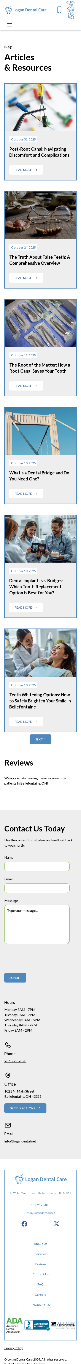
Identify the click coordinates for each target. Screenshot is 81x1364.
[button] (8, 25)
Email (8, 879)
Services (40, 1254)
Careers (40, 1294)
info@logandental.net (20, 1141)
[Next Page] (40, 739)
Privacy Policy (40, 1305)
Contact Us (40, 1274)
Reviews (40, 1264)
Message (11, 900)
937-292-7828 (15, 1061)
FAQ (40, 1284)
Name (8, 857)
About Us (40, 1244)
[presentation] (37, 957)
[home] (25, 10)
